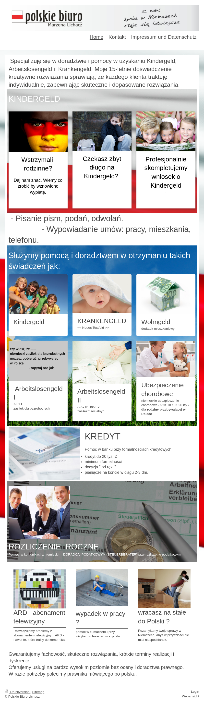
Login (195, 691)
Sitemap (38, 692)
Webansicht (190, 696)
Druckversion (17, 692)
